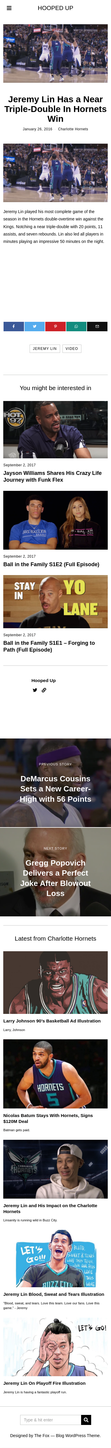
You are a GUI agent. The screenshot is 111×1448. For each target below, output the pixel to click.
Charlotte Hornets (73, 129)
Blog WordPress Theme (78, 1435)
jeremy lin (45, 349)
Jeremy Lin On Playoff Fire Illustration (44, 1383)
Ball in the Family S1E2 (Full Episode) (51, 564)
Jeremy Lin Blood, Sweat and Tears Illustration (53, 1294)
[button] (86, 1420)
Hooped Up (43, 680)
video (72, 349)
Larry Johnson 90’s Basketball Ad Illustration (52, 1020)
